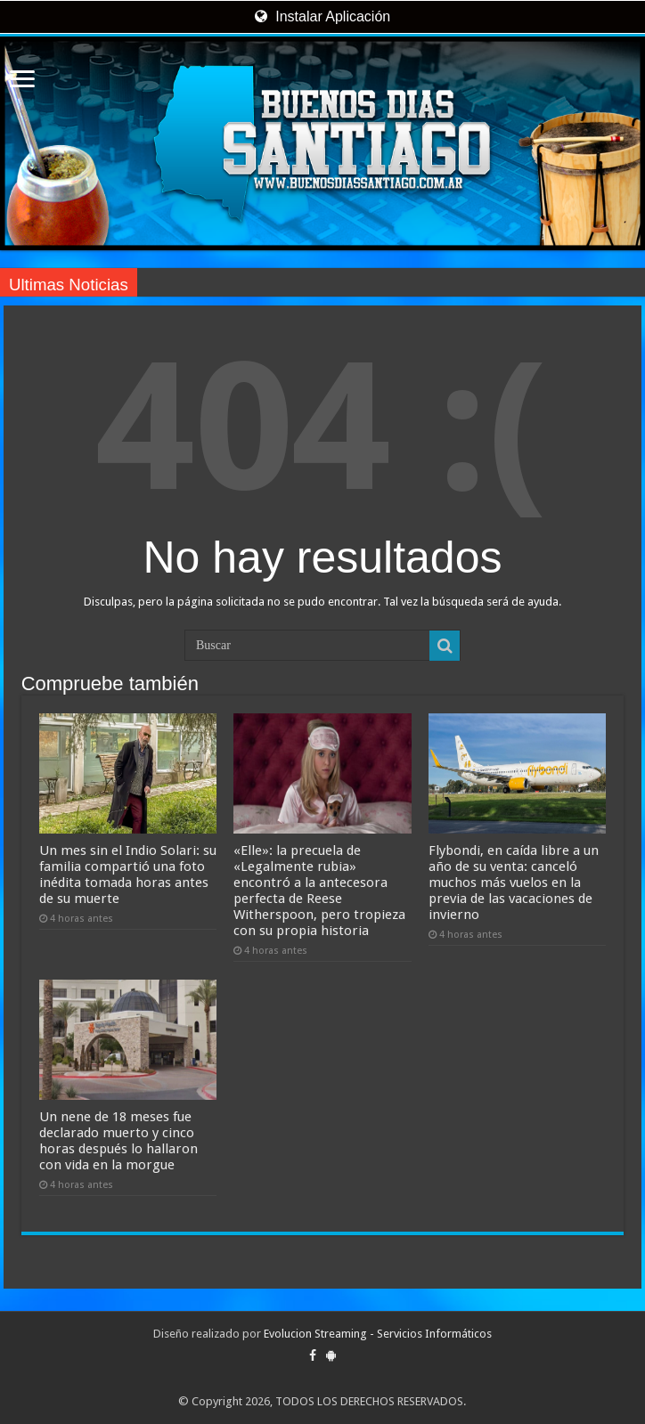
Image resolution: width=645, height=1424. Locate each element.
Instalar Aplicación (322, 16)
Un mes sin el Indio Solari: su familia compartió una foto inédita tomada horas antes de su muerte (127, 874)
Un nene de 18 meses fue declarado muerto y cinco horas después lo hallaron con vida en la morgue (118, 1141)
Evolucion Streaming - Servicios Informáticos (378, 1333)
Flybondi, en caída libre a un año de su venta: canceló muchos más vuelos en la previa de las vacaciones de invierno (514, 882)
